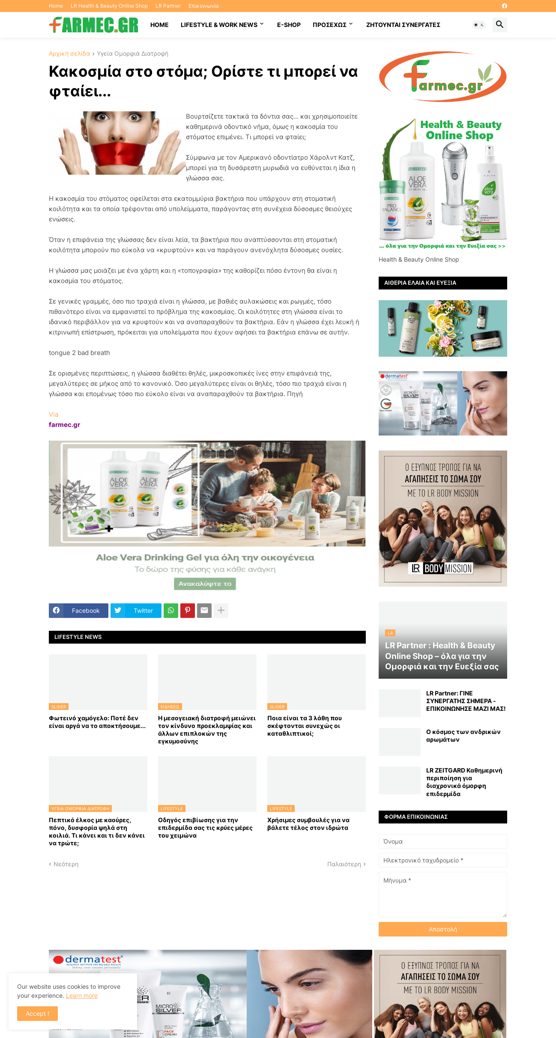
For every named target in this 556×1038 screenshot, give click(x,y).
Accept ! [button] (37, 1013)
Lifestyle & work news (219, 24)
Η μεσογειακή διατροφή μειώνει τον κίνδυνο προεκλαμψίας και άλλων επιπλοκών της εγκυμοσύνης (207, 729)
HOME (159, 24)
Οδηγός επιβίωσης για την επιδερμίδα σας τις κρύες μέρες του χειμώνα (205, 827)
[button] (479, 25)
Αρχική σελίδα (69, 54)
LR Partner (168, 6)
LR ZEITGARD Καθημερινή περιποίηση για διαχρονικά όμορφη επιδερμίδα (464, 782)
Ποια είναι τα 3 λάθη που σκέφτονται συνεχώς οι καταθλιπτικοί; (304, 725)
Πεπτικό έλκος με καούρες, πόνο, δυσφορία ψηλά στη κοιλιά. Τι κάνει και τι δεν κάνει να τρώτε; (97, 831)
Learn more (82, 995)
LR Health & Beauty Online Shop (109, 6)
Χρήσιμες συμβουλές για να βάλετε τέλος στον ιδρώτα (308, 823)
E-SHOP (289, 24)
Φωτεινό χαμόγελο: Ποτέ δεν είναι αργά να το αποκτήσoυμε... (97, 721)
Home (56, 6)
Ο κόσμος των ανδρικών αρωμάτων (463, 735)
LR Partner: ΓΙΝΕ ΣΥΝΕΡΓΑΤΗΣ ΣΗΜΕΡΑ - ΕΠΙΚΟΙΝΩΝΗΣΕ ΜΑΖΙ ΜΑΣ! (466, 700)
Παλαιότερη (344, 864)
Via (53, 414)
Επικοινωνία (203, 6)
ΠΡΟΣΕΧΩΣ (330, 24)
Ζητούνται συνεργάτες (403, 24)
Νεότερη (66, 864)
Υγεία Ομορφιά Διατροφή (132, 54)
